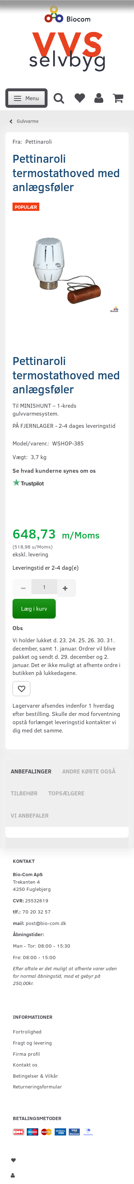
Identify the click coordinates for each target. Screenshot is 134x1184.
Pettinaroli (38, 141)
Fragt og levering (32, 1042)
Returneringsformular (37, 1086)
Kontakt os (25, 1064)
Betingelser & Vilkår (35, 1075)
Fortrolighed (27, 1031)
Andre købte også (88, 771)
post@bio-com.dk (46, 922)
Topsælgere (66, 793)
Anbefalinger (31, 771)
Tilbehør (24, 793)
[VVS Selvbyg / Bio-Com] (67, 42)
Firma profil (26, 1053)
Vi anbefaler (30, 815)
